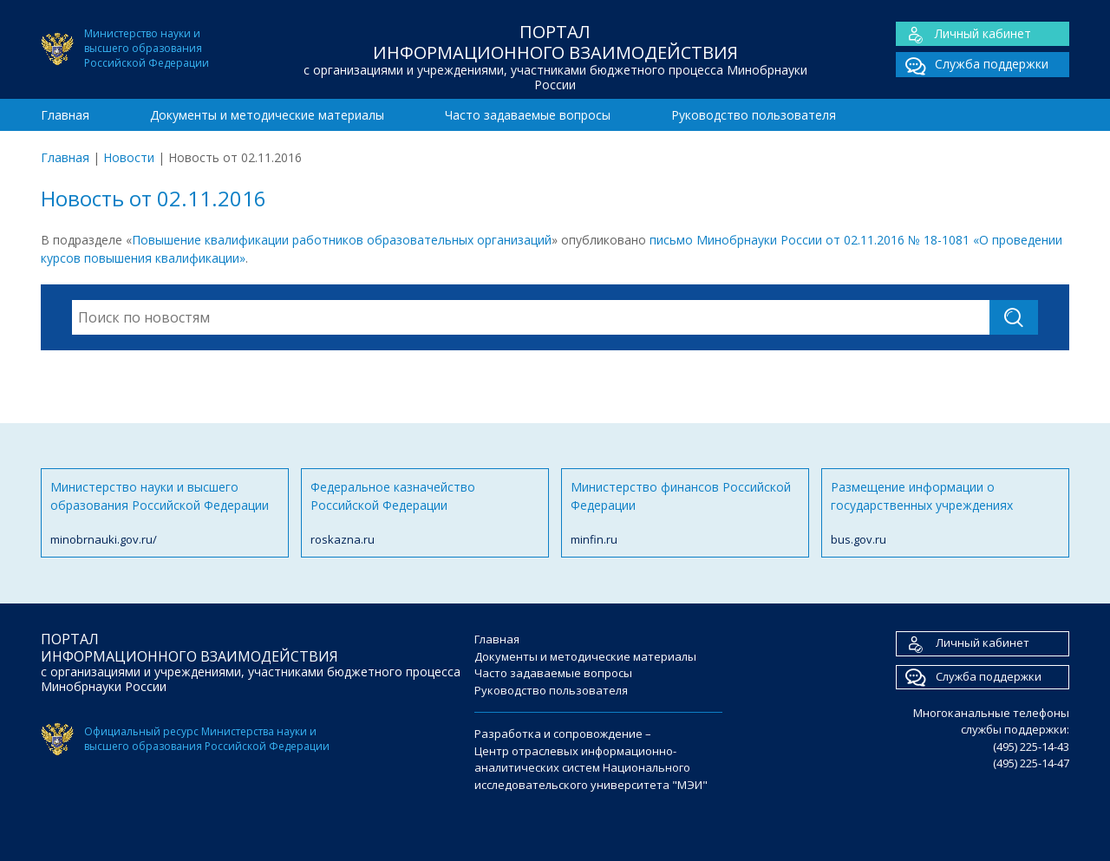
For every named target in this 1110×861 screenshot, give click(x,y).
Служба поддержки (972, 64)
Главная (65, 115)
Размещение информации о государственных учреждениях (945, 514)
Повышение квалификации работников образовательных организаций (342, 240)
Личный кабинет (963, 34)
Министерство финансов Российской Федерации (685, 514)
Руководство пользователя (753, 115)
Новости (128, 157)
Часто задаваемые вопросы (527, 115)
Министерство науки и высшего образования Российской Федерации (164, 514)
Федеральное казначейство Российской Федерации (424, 514)
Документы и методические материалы (267, 115)
